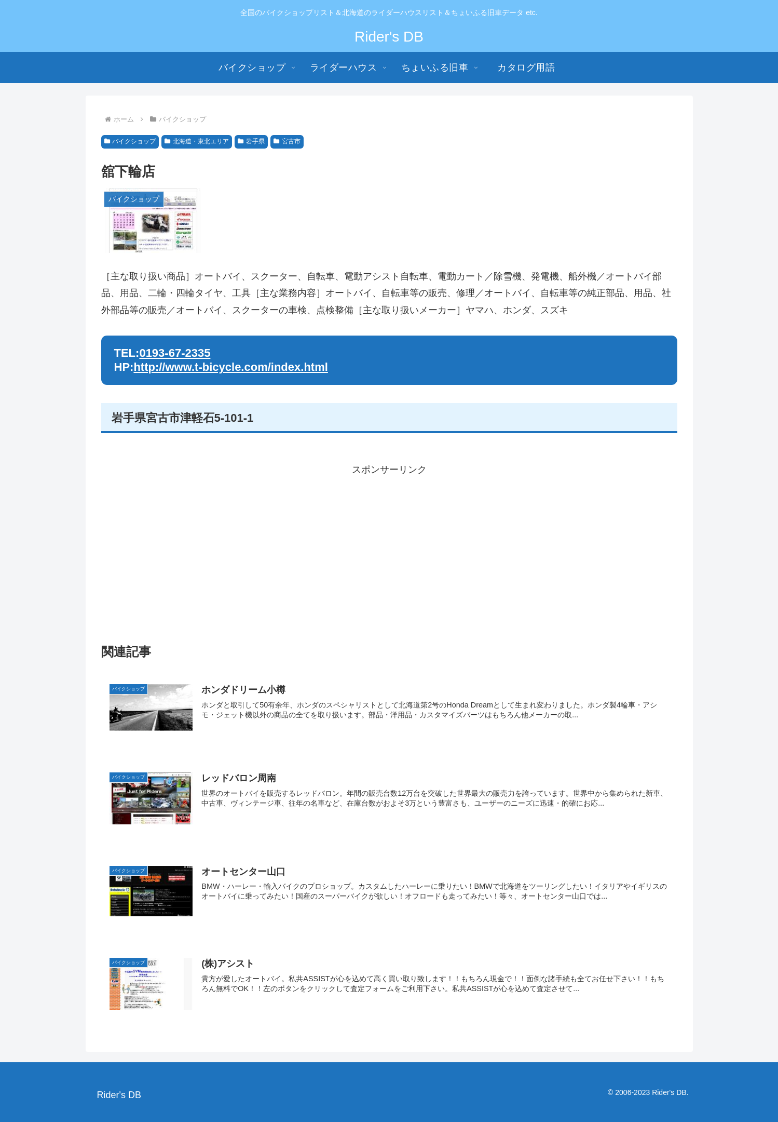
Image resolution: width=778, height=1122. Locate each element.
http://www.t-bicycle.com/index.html (230, 366)
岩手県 (251, 141)
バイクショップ (130, 141)
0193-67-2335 (174, 352)
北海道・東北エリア (197, 141)
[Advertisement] (389, 550)
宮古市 (287, 141)
